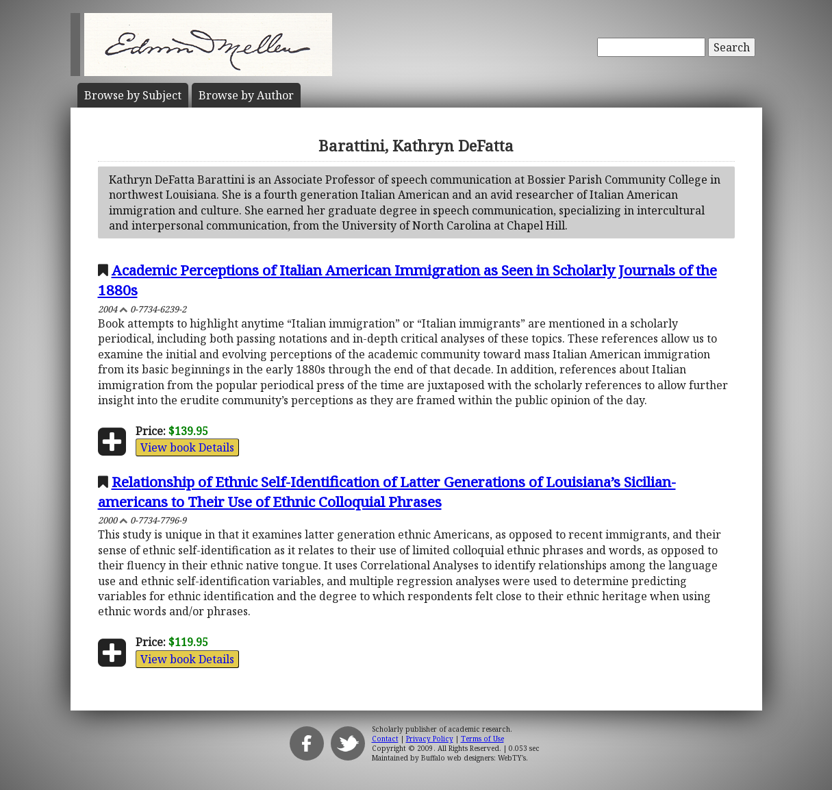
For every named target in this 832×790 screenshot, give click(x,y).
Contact (385, 738)
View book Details (187, 447)
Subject (132, 95)
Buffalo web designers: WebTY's (473, 758)
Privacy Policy (429, 738)
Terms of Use (482, 738)
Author (246, 95)
